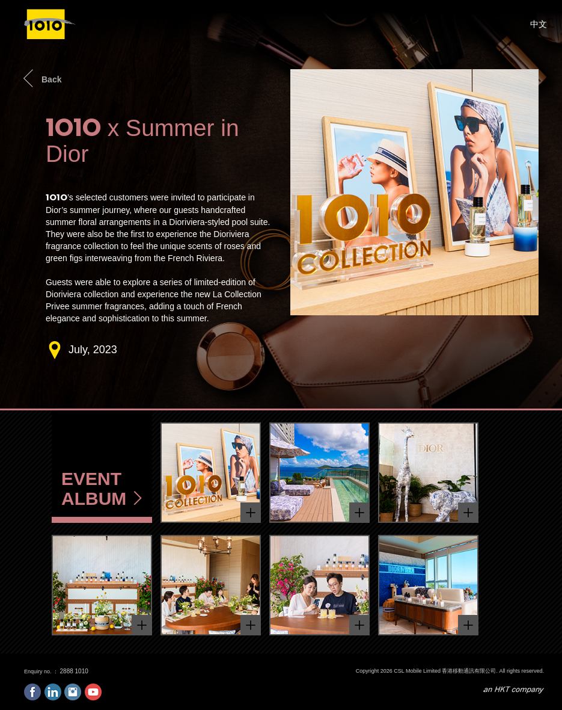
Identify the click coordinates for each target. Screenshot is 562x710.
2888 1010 (74, 671)
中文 (538, 24)
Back (51, 79)
